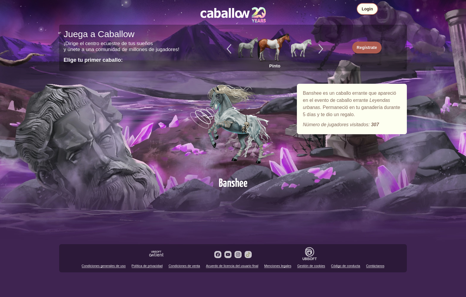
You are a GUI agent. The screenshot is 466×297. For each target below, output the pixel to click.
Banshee (233, 128)
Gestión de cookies (311, 266)
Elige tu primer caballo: (93, 60)
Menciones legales (277, 266)
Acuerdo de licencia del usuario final (232, 266)
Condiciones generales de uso (104, 266)
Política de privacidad (147, 266)
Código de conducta (345, 266)
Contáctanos (375, 266)
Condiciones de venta (184, 266)
